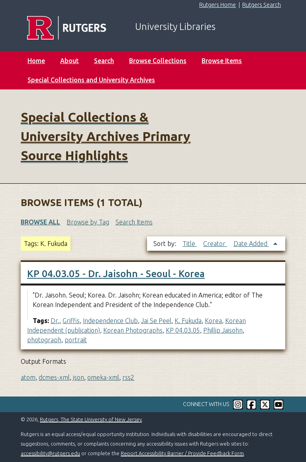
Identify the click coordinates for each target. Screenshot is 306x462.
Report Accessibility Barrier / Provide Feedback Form (182, 453)
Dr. (55, 320)
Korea (213, 320)
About (69, 60)
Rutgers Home (217, 5)
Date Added (251, 243)
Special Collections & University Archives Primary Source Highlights (105, 136)
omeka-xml (103, 377)
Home (36, 60)
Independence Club (110, 320)
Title (189, 243)
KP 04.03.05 (183, 330)
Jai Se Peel (156, 320)
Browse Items (222, 60)
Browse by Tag (88, 222)
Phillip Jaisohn (223, 330)
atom (28, 377)
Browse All (40, 222)
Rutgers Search (261, 5)
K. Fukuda (188, 320)
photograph (44, 339)
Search (104, 60)
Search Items (134, 222)
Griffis (71, 320)
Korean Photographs (133, 330)
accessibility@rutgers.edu (50, 453)
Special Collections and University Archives (91, 79)
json (78, 377)
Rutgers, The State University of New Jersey (91, 419)
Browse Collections (157, 60)
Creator (215, 243)
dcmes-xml (54, 377)
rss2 (128, 377)
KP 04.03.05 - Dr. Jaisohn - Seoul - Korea (116, 273)
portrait (76, 339)
